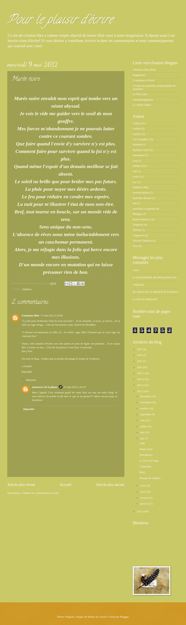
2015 (140, 373)
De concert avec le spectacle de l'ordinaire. (156, 291)
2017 (140, 361)
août (142, 420)
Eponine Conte (141, 150)
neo (135, 203)
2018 (140, 355)
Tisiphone (138, 224)
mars (143, 491)
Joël (135, 171)
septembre (146, 414)
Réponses (31, 379)
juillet (143, 426)
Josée (136, 176)
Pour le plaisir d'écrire (60, 21)
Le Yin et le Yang (148, 460)
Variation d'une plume (144, 69)
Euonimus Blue (30, 315)
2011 (140, 511)
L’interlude (145, 466)
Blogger (124, 616)
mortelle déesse (141, 192)
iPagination (139, 75)
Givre (136, 270)
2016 (140, 367)
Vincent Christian (142, 240)
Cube (142, 443)
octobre (144, 408)
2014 (140, 379)
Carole (136, 134)
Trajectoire (138, 284)
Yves (135, 246)
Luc (135, 182)
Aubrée (137, 128)
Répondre (27, 371)
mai (142, 438)
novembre (146, 402)
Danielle (137, 144)
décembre (145, 396)
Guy (135, 160)
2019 (140, 349)
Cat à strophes (140, 139)
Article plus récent (21, 485)
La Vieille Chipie (142, 104)
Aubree (137, 123)
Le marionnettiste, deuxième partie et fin (155, 277)
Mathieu (27, 289)
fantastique (139, 155)
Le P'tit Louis (140, 94)
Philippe (137, 214)
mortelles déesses (142, 198)
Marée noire (146, 449)
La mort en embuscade (145, 299)
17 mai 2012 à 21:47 (75, 387)
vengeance (138, 235)
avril (143, 485)
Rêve (142, 472)
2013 (140, 385)
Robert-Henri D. (141, 219)
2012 (140, 391)
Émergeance (146, 454)
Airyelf (103, 616)
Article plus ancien (110, 485)
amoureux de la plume (44, 387)
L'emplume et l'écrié (144, 80)
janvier (144, 503)
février (144, 497)
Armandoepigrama (143, 99)
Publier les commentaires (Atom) (41, 493)
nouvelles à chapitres (144, 208)
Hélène (136, 165)
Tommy (137, 229)
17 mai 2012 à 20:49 (52, 315)
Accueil (65, 485)
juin (142, 432)
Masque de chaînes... (150, 478)
